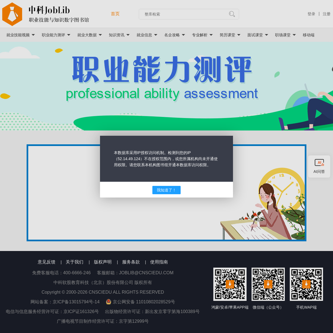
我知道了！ (166, 190)
